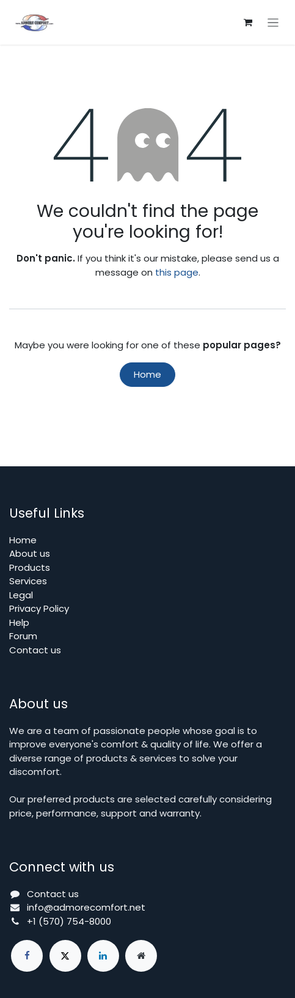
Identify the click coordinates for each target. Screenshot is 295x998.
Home (147, 374)
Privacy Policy (39, 608)
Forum (23, 635)
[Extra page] (141, 956)
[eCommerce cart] (248, 22)
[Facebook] (27, 956)
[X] (65, 956)
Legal (21, 595)
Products (29, 567)
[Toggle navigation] (273, 22)
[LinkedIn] (103, 956)
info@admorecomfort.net (86, 907)
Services (28, 580)
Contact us (35, 650)
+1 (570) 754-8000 (69, 921)
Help (19, 622)
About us (29, 553)
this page (176, 272)
